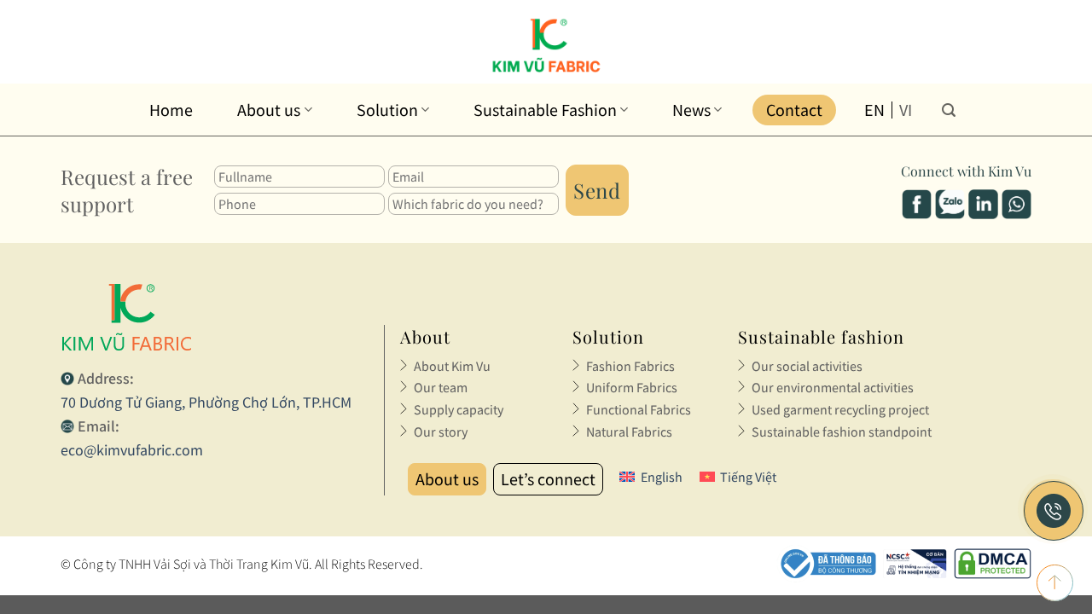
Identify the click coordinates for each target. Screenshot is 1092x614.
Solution (393, 109)
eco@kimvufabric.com (132, 450)
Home (171, 109)
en (874, 110)
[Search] (949, 109)
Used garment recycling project (840, 409)
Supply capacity (458, 409)
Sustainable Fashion (550, 109)
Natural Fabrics (629, 431)
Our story (441, 431)
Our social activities (807, 365)
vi (905, 110)
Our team (441, 387)
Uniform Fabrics (631, 387)
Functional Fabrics (638, 409)
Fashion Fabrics (630, 365)
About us (274, 109)
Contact (794, 109)
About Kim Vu (452, 365)
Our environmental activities (833, 387)
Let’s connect (548, 478)
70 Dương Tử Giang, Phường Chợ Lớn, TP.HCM (206, 402)
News (697, 109)
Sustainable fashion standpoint (842, 431)
